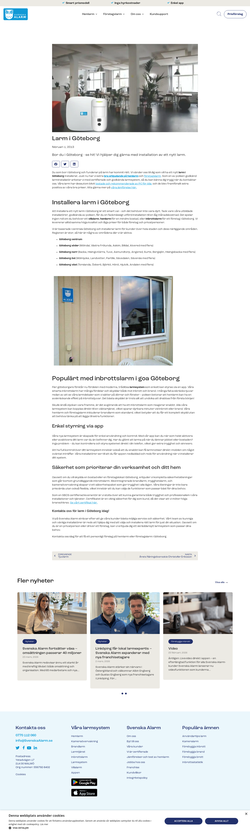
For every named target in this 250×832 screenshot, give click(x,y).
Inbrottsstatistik (192, 762)
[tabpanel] (52, 636)
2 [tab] (126, 693)
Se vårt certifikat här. (84, 503)
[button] (56, 164)
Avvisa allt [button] (221, 820)
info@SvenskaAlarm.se (34, 741)
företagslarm (152, 176)
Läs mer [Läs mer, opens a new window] (44, 824)
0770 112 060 (26, 735)
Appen (75, 773)
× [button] (246, 814)
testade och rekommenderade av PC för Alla (123, 184)
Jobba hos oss (136, 762)
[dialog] (125, 821)
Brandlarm (78, 746)
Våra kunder (135, 746)
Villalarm (76, 767)
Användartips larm (194, 736)
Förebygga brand (193, 752)
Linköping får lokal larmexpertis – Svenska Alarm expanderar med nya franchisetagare (123, 653)
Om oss (136, 14)
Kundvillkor (134, 773)
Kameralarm (190, 741)
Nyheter (29, 642)
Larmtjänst (78, 752)
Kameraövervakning (84, 741)
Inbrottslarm (79, 757)
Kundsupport (159, 14)
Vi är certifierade (137, 752)
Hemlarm (88, 14)
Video (173, 648)
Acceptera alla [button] (183, 820)
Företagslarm (112, 14)
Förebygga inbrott (180, 642)
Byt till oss (133, 741)
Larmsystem (79, 762)
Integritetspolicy (137, 778)
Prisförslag (235, 14)
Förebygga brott (192, 757)
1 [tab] (122, 693)
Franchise (133, 767)
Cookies (21, 774)
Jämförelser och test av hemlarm (148, 757)
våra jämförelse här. (124, 187)
